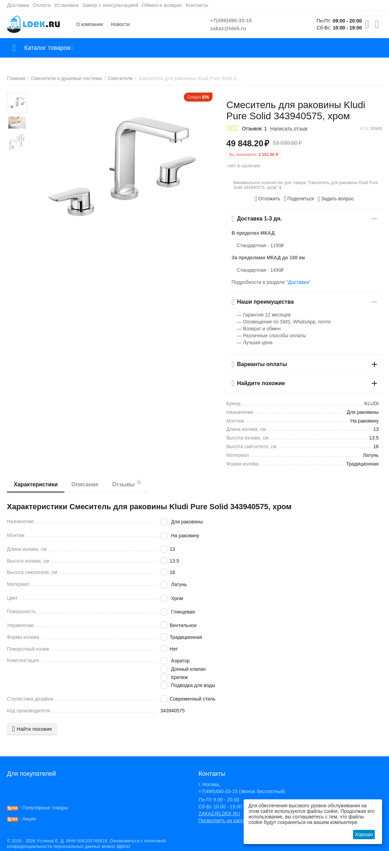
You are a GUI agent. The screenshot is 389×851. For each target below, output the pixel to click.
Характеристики (36, 484)
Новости (120, 24)
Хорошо (364, 834)
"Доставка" (298, 282)
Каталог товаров (48, 48)
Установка (66, 5)
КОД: (364, 128)
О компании (89, 24)
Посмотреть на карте (222, 820)
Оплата (42, 5)
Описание (85, 484)
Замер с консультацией (110, 5)
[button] (299, 198)
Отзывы (127, 483)
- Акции (21, 819)
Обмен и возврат (162, 5)
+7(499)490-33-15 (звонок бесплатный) (242, 791)
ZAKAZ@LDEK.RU (219, 813)
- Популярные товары (37, 807)
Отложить (267, 198)
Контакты (197, 5)
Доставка (18, 5)
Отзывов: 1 (254, 128)
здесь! (123, 846)
